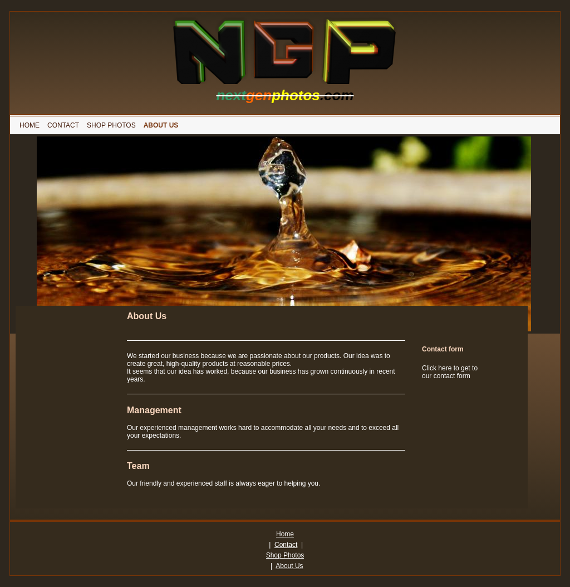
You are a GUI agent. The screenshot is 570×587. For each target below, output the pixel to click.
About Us (289, 566)
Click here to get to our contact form (450, 372)
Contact (285, 545)
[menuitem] (29, 125)
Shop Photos (285, 555)
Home (285, 534)
